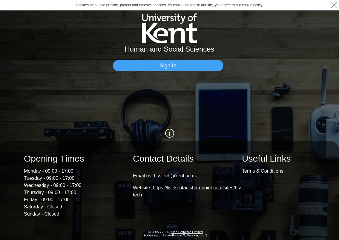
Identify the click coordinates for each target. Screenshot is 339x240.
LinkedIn (169, 235)
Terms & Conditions (262, 171)
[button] (334, 5)
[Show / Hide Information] (169, 133)
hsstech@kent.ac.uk (175, 175)
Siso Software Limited (187, 232)
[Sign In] (168, 65)
